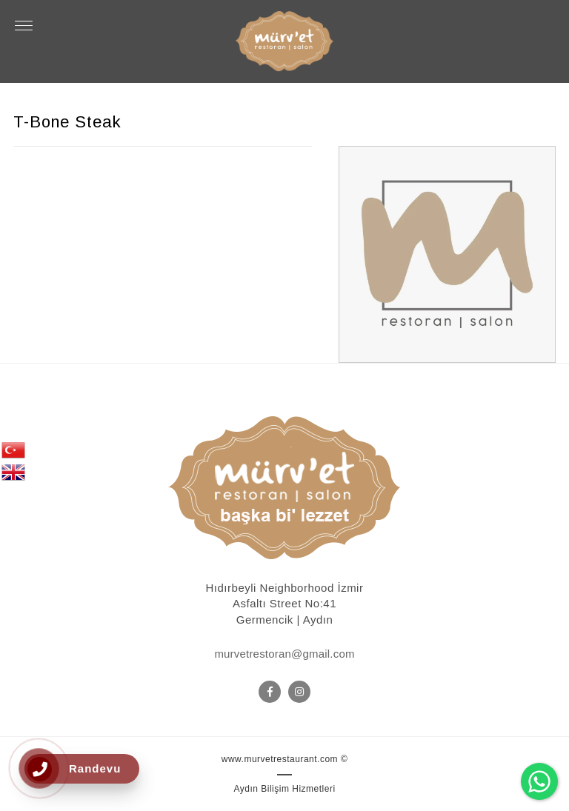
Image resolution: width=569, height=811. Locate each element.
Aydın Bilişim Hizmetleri (284, 789)
